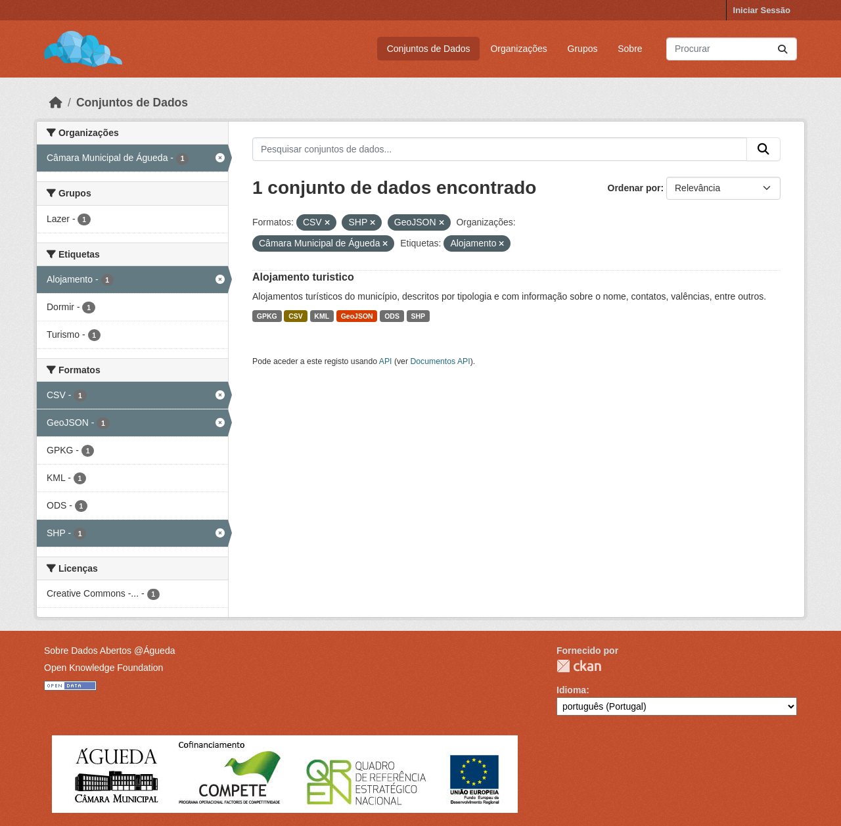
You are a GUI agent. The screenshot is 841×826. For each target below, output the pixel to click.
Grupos (583, 48)
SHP (418, 316)
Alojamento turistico (303, 277)
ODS (391, 316)
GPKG (267, 316)
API (385, 361)
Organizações (518, 48)
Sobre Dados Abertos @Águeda (109, 650)
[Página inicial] (55, 102)
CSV (295, 316)
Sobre (630, 48)
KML (321, 316)
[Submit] (782, 48)
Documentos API (440, 361)
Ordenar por (634, 188)
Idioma (571, 690)
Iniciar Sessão (761, 10)
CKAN (579, 666)
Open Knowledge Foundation (103, 667)
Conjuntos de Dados (428, 48)
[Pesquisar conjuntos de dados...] (731, 48)
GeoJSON (357, 316)
